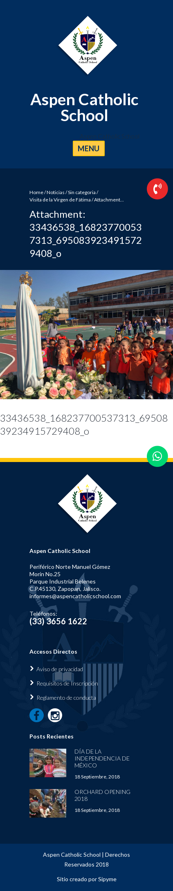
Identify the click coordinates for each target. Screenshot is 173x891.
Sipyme (107, 879)
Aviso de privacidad (59, 668)
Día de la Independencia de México (102, 758)
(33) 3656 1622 (58, 621)
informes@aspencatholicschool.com (75, 596)
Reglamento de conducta (66, 697)
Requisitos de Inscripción (67, 683)
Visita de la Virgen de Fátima (60, 200)
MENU (88, 148)
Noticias (56, 192)
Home (36, 192)
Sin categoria (82, 192)
